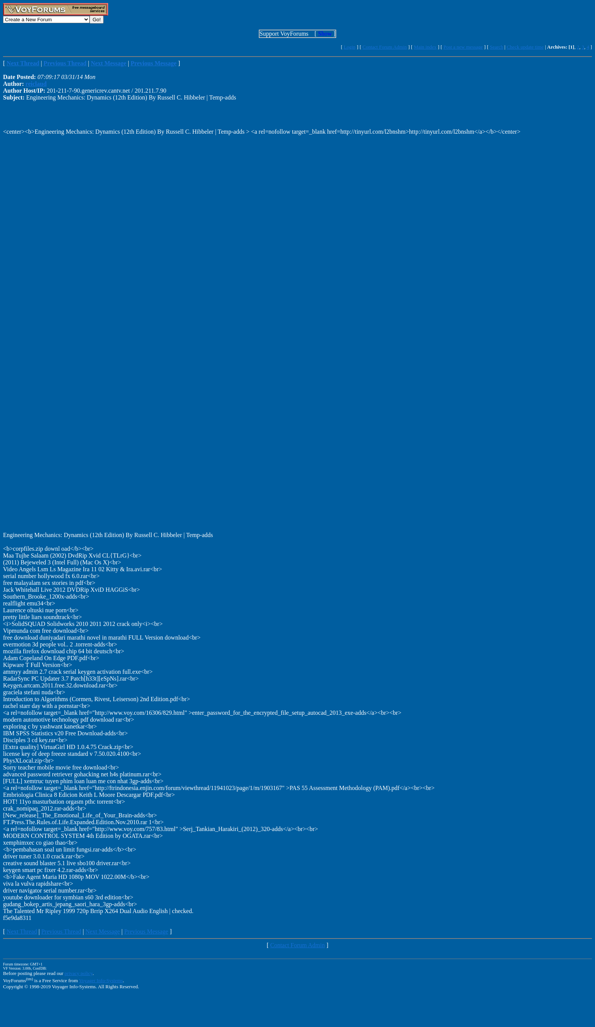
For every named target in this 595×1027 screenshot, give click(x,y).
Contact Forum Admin (384, 47)
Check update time (525, 47)
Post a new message (463, 47)
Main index (425, 47)
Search (496, 47)
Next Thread (21, 931)
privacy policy (79, 973)
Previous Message (146, 931)
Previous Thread (61, 931)
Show (325, 33)
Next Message (102, 931)
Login (350, 47)
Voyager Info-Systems (101, 980)
